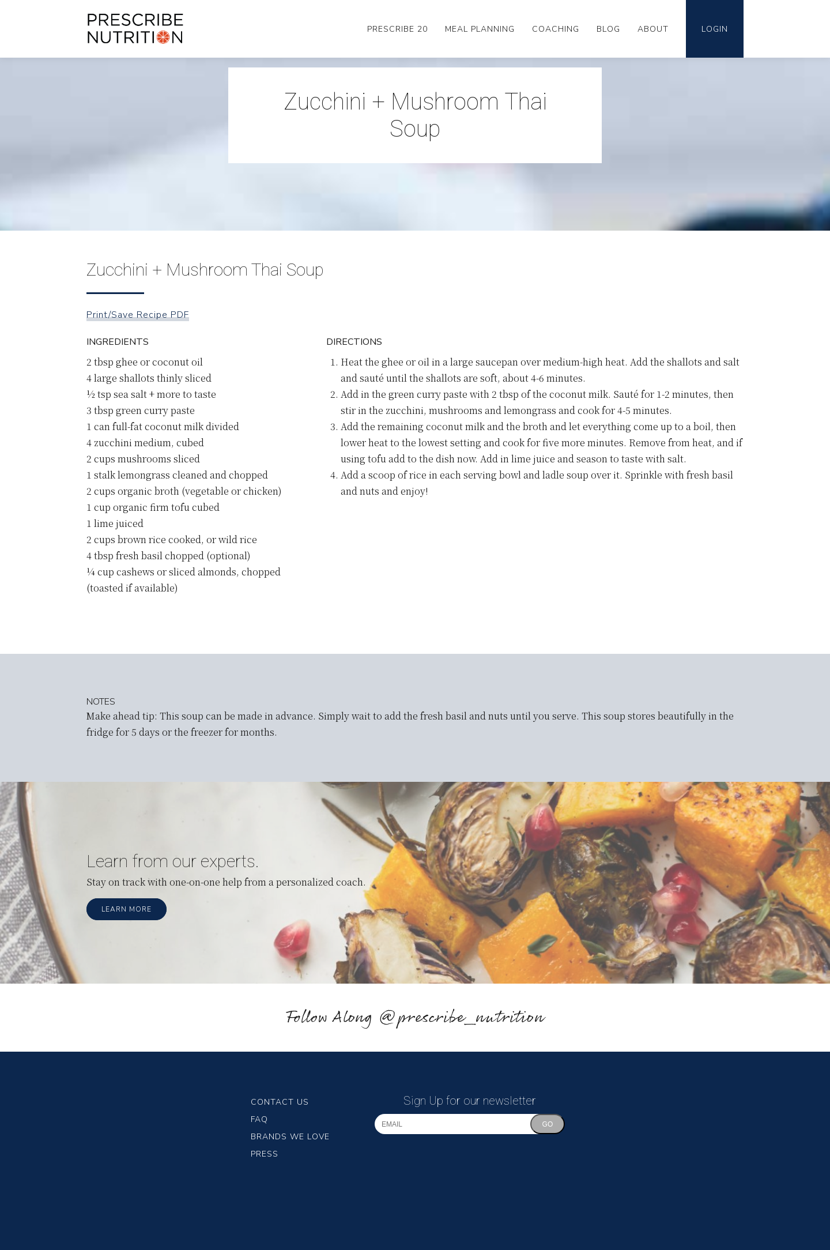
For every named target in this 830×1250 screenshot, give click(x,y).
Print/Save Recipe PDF (137, 314)
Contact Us (280, 1102)
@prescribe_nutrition (461, 1017)
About (653, 29)
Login (714, 29)
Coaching (555, 29)
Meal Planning (480, 29)
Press (264, 1154)
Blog (608, 29)
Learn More (126, 909)
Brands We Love (290, 1136)
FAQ (259, 1119)
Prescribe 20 (397, 29)
